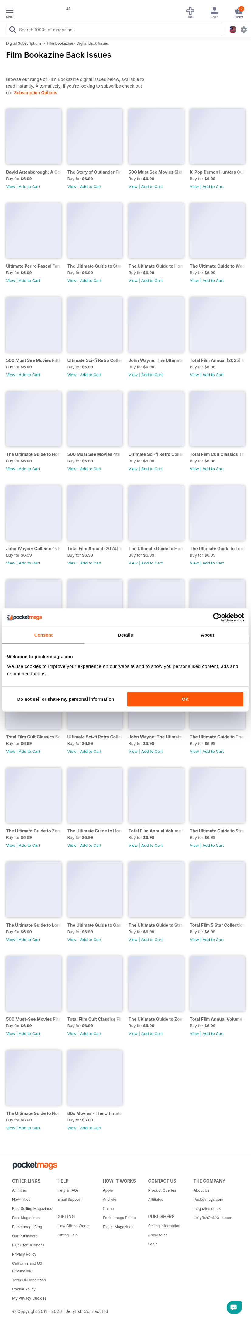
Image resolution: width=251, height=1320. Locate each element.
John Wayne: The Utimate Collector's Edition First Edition (156, 736)
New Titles (21, 1199)
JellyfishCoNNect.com (213, 1217)
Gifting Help (67, 1235)
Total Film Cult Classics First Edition (95, 1019)
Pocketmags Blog (27, 1226)
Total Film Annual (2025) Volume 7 (217, 360)
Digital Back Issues (93, 43)
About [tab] (207, 634)
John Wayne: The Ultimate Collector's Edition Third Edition (156, 360)
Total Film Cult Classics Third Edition (217, 454)
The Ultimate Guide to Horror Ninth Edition (156, 266)
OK (185, 699)
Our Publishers (24, 1236)
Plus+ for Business (28, 1245)
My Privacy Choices (29, 1298)
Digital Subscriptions (24, 43)
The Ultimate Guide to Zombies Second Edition (33, 830)
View (10, 186)
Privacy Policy (24, 1254)
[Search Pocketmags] (12, 30)
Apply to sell (159, 1235)
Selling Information (164, 1226)
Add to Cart (29, 186)
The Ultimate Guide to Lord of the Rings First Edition (33, 925)
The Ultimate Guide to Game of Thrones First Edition (95, 925)
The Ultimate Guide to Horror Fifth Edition (33, 1113)
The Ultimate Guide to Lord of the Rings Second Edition (217, 548)
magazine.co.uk (207, 1208)
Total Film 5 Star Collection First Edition (217, 925)
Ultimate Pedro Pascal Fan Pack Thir (33, 266)
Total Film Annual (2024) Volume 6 (95, 548)
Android (109, 1199)
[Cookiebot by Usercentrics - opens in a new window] (217, 617)
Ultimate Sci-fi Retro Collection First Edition (95, 736)
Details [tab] (125, 634)
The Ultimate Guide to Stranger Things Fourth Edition (95, 266)
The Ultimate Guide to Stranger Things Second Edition (217, 830)
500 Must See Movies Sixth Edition (156, 172)
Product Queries (162, 1190)
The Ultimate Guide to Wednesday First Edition (217, 266)
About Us (201, 1190)
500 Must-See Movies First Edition (33, 1019)
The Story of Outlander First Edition (95, 172)
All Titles (19, 1190)
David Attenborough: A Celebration (33, 172)
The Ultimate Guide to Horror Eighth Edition (33, 454)
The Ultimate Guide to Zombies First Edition (156, 1019)
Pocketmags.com (208, 1199)
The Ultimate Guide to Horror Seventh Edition (156, 548)
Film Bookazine (60, 43)
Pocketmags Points (119, 1217)
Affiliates (155, 1199)
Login (153, 1244)
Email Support (69, 1199)
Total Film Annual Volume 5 (156, 830)
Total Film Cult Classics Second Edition (33, 736)
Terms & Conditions (29, 1280)
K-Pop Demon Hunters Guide (217, 172)
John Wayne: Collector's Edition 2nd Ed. (33, 548)
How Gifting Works (73, 1226)
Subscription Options (35, 92)
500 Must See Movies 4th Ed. (95, 454)
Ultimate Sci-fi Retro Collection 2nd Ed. (156, 454)
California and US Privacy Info (27, 1267)
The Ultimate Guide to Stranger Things (156, 925)
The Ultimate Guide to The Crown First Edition (217, 736)
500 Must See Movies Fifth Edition (33, 360)
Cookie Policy (24, 1289)
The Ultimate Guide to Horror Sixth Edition (95, 830)
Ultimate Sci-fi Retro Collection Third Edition (95, 360)
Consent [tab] (43, 634)
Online (108, 1208)
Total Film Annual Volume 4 (217, 1019)
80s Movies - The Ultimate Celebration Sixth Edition (95, 1113)
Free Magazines (26, 1217)
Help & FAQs (68, 1190)
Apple (108, 1190)
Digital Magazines (118, 1226)
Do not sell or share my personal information (65, 699)
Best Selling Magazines (32, 1208)
